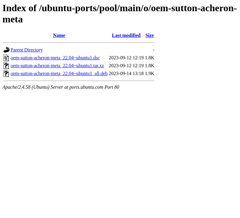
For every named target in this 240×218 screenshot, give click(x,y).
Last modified (126, 35)
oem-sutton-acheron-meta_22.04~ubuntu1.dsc (55, 57)
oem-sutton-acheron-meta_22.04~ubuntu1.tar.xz (57, 65)
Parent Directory (27, 49)
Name (59, 35)
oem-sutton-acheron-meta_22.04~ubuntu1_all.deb (59, 73)
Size (150, 35)
